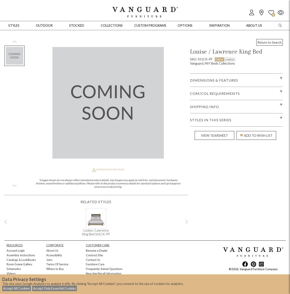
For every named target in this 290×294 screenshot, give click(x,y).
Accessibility (54, 255)
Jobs (49, 260)
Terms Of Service (57, 264)
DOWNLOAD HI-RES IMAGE (108, 169)
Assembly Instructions (21, 255)
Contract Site (94, 255)
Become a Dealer (97, 250)
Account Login (16, 250)
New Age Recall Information (103, 273)
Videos (11, 273)
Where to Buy (55, 269)
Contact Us (93, 260)
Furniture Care (95, 264)
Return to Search (269, 42)
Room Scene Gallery (19, 264)
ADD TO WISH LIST (256, 135)
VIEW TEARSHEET (214, 135)
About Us (52, 250)
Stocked (76, 25)
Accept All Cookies (16, 288)
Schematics (14, 269)
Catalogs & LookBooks (21, 260)
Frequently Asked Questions (104, 269)
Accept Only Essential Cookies (54, 288)
